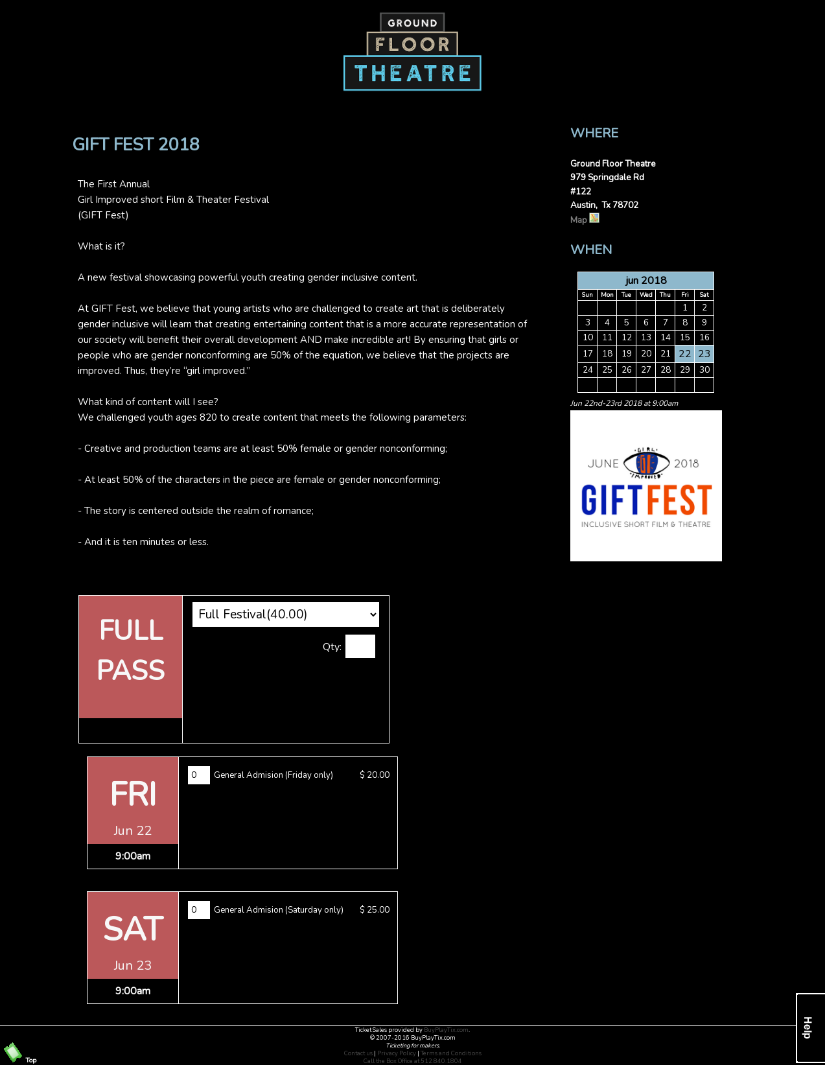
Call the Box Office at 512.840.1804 (413, 1061)
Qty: (332, 647)
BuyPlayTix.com (446, 1030)
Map (584, 220)
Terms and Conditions (451, 1053)
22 (685, 354)
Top (19, 1060)
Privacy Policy (396, 1053)
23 (704, 354)
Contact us (358, 1053)
